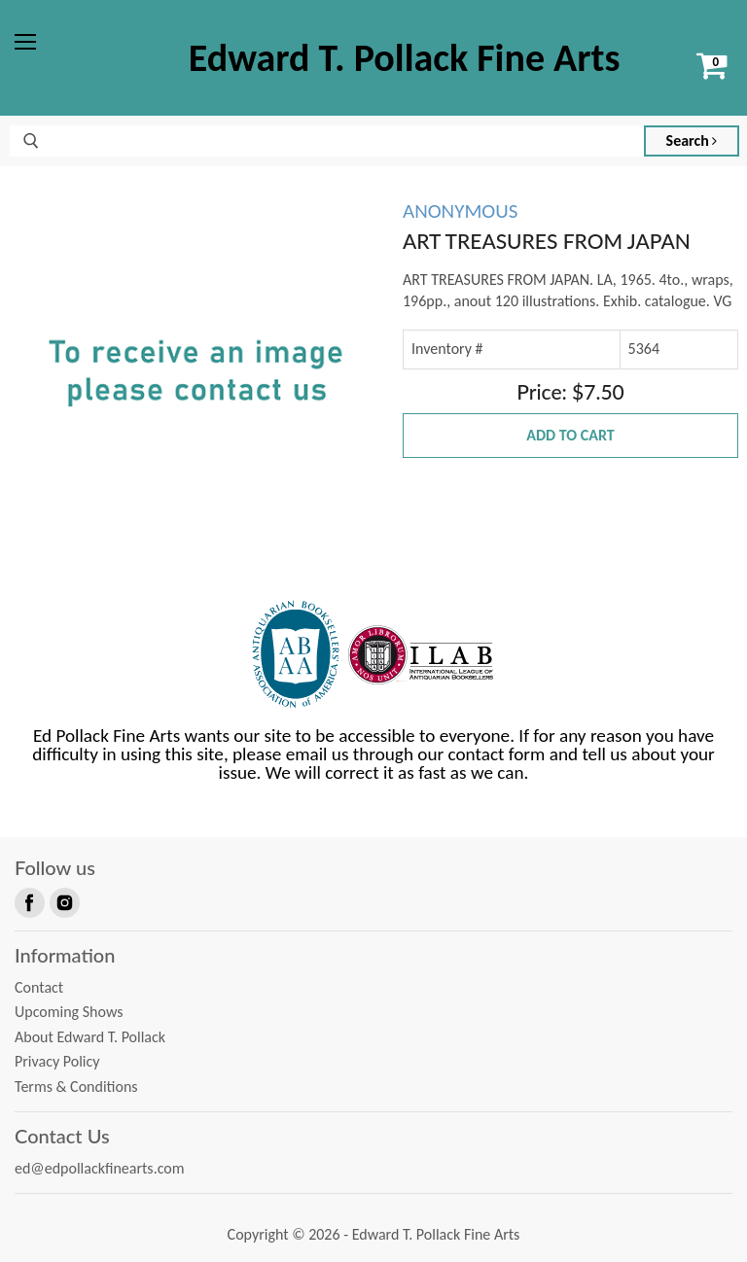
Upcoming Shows (69, 1011)
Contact (39, 987)
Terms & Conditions (76, 1086)
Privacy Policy (57, 1061)
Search (692, 140)
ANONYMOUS (460, 211)
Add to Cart (570, 435)
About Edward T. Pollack (90, 1037)
